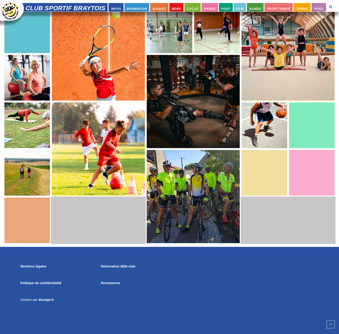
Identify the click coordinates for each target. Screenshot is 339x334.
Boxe (176, 8)
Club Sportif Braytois (66, 8)
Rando (255, 8)
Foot (225, 8)
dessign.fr (46, 300)
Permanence (110, 283)
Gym (239, 8)
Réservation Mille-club (118, 266)
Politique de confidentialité (41, 283)
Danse (210, 8)
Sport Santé (279, 8)
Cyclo (192, 8)
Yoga (319, 8)
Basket (159, 8)
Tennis (302, 8)
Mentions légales (33, 266)
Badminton (137, 8)
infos (116, 8)
